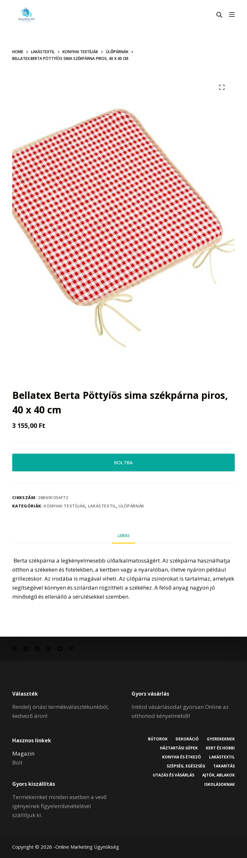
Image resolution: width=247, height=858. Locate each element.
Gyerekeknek (221, 739)
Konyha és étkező (181, 757)
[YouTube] (59, 648)
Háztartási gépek (179, 748)
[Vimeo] (71, 648)
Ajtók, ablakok (218, 775)
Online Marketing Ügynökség (87, 847)
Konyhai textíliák (64, 506)
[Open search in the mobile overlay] (219, 14)
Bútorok (158, 739)
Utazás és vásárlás (173, 775)
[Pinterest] (48, 648)
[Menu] (232, 14)
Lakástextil (102, 506)
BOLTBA (123, 462)
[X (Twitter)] (25, 648)
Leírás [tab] (124, 535)
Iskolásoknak (219, 784)
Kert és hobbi (220, 748)
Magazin (23, 753)
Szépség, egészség (186, 766)
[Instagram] (37, 648)
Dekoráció (187, 739)
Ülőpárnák (131, 506)
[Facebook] (14, 648)
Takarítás (224, 766)
